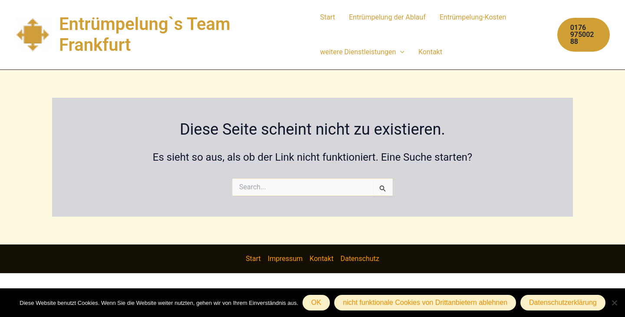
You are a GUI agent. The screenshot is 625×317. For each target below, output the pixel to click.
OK (316, 302)
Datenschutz (359, 258)
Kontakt (430, 52)
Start (327, 17)
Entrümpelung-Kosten (473, 17)
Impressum (285, 258)
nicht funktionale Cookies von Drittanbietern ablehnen (425, 302)
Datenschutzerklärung (563, 302)
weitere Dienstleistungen (362, 52)
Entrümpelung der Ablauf (387, 17)
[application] (400, 52)
